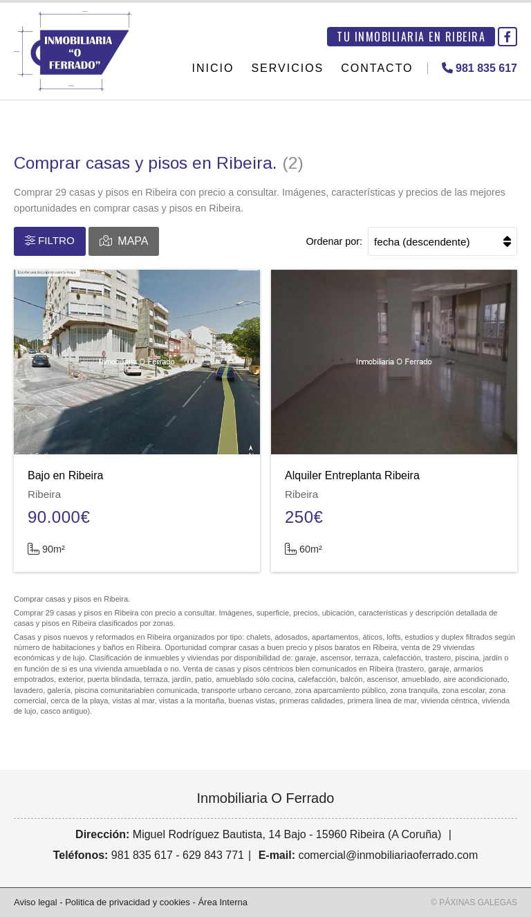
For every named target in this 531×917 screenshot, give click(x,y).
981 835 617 (142, 855)
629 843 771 (213, 855)
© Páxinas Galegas (474, 902)
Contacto (377, 68)
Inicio (213, 68)
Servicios (287, 68)
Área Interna (223, 902)
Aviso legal (35, 902)
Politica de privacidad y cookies (127, 902)
